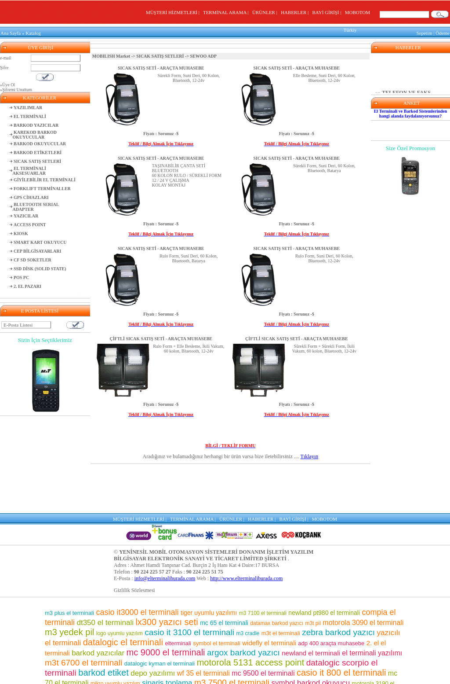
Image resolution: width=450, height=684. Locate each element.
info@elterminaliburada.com (165, 530)
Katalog (33, 32)
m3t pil (313, 575)
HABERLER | (296, 12)
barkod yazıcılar (98, 605)
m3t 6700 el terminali (83, 614)
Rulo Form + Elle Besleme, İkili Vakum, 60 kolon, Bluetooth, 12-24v (188, 347)
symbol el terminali (216, 595)
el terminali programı (304, 664)
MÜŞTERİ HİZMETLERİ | (174, 12)
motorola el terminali (201, 673)
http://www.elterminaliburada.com (246, 530)
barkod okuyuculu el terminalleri (124, 673)
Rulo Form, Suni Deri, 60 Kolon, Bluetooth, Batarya (189, 257)
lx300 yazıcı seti (166, 574)
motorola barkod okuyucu (228, 664)
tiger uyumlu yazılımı (209, 564)
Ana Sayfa (10, 32)
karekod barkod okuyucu (216, 655)
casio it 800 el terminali (341, 624)
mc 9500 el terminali (263, 625)
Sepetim (424, 32)
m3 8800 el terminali (299, 673)
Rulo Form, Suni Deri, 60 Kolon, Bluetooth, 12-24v (324, 257)
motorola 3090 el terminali (363, 574)
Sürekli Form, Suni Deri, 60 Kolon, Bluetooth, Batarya (324, 167)
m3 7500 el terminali (231, 634)
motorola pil (83, 645)
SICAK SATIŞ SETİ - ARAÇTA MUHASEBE (161, 66)
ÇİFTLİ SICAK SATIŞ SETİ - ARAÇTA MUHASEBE (160, 337)
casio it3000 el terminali (137, 564)
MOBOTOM (357, 12)
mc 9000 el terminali (166, 604)
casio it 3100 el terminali (189, 584)
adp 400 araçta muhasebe (331, 595)
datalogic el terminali (123, 594)
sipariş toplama (167, 635)
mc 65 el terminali (224, 574)
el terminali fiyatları (97, 664)
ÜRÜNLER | (265, 12)
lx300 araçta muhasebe (356, 673)
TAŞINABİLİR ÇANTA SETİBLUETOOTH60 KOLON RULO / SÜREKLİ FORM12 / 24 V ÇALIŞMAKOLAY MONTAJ (186, 174)
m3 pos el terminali (127, 645)
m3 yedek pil (69, 584)
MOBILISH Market (111, 54)
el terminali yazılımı (372, 605)
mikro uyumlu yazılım (115, 636)
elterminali (178, 595)
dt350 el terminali (104, 574)
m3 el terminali (249, 673)
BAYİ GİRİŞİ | (327, 12)
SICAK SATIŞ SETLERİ (160, 54)
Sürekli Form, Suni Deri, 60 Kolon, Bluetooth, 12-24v (188, 76)
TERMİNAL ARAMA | (227, 12)
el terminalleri (229, 645)
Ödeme (442, 32)
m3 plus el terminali (69, 565)
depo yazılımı (153, 625)
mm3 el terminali (181, 645)
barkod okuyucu (282, 644)
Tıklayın (310, 455)
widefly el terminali (269, 595)
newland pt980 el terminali (324, 564)
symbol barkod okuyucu (311, 635)
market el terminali (158, 655)
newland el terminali (311, 605)
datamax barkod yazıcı (276, 575)
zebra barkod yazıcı (338, 584)
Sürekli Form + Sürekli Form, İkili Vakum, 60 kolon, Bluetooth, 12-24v (324, 347)
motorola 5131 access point (251, 614)
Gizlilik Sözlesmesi (134, 542)
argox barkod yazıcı (243, 604)
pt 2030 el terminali (154, 664)
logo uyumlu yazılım (119, 585)
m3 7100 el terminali (263, 565)
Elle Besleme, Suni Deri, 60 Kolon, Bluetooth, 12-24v (324, 76)
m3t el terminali (280, 585)
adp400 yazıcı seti (345, 655)
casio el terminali (281, 655)
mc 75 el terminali (341, 645)
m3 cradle (248, 585)
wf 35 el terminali (203, 625)
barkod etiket (103, 624)
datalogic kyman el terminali (159, 615)
